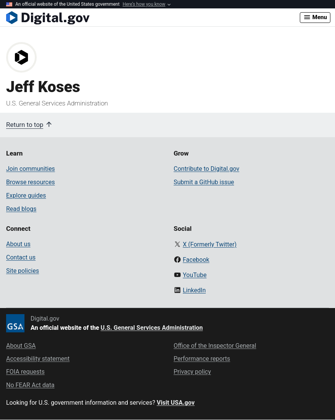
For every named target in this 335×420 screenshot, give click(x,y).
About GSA (21, 345)
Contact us (21, 257)
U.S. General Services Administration (152, 327)
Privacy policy (192, 371)
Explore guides (26, 195)
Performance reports (202, 358)
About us (18, 244)
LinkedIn (194, 290)
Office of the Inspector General (215, 345)
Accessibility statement (38, 358)
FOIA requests (25, 371)
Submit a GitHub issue (204, 182)
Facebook (196, 259)
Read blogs (21, 208)
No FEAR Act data (30, 385)
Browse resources (30, 182)
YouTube (195, 275)
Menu (315, 17)
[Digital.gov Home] (153, 17)
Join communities (30, 168)
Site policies (22, 270)
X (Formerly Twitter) (210, 244)
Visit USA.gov (176, 402)
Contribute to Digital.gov (206, 168)
